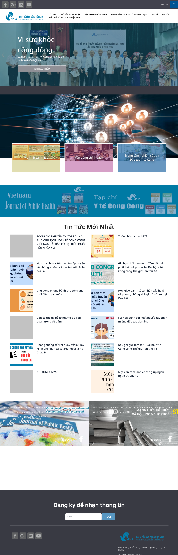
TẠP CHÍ (154, 14)
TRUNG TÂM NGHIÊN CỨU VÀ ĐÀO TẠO (129, 14)
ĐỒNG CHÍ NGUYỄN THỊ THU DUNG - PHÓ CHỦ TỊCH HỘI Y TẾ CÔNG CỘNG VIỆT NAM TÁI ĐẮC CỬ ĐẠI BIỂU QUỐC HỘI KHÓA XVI (61, 242)
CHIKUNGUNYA (46, 372)
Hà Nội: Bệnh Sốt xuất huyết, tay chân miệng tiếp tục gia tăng (142, 319)
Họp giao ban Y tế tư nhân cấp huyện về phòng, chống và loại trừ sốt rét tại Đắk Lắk (142, 294)
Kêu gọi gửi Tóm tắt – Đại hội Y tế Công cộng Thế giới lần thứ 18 (139, 346)
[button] (175, 54)
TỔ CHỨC (53, 14)
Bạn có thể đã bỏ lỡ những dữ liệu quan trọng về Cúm (59, 319)
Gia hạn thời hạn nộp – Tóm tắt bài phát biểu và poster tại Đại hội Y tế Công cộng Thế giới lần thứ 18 (140, 267)
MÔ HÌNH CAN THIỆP (70, 14)
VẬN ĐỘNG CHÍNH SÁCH (95, 14)
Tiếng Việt (164, 4)
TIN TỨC (166, 14)
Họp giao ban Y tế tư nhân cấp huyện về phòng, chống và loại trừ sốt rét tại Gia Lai (61, 267)
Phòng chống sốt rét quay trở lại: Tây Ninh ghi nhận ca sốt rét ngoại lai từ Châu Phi (60, 348)
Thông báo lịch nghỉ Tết (133, 236)
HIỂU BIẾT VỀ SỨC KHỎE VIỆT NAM (64, 17)
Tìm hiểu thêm (42, 68)
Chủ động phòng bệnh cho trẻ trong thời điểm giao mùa (60, 292)
